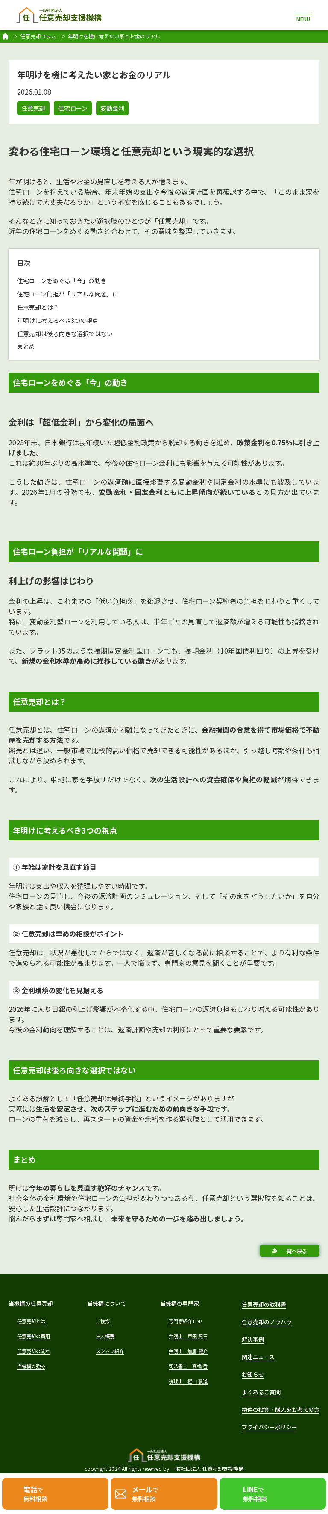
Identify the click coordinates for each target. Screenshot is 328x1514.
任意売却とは (31, 1321)
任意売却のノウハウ (267, 1322)
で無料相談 (35, 1493)
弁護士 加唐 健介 (188, 1351)
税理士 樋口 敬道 (188, 1381)
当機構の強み (31, 1366)
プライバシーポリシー (269, 1427)
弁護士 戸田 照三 (188, 1336)
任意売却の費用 (33, 1336)
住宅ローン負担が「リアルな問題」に (67, 294)
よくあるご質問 (261, 1392)
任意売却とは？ (38, 307)
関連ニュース (258, 1357)
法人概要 (105, 1336)
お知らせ (253, 1374)
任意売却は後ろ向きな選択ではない (65, 333)
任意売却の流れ (33, 1351)
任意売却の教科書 (264, 1304)
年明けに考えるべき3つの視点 (57, 320)
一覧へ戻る (294, 1250)
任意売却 (33, 108)
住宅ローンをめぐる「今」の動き (61, 280)
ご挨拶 (103, 1321)
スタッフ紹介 (110, 1351)
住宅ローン (73, 108)
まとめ (26, 346)
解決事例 (253, 1339)
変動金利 (112, 108)
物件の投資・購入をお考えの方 (280, 1409)
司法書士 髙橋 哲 (188, 1366)
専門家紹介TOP (185, 1321)
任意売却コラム (38, 36)
